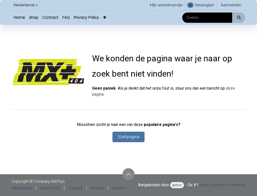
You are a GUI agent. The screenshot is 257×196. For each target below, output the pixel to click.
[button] (128, 174)
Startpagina (128, 136)
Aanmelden (231, 5)
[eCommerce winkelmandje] (166, 5)
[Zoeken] (238, 18)
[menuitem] (19, 18)
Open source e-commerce (222, 185)
